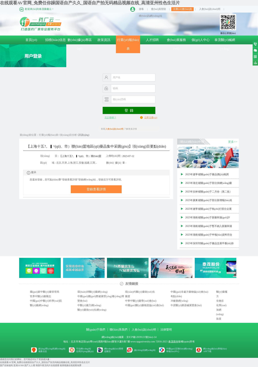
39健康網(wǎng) (179, 300)
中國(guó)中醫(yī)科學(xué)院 (46, 300)
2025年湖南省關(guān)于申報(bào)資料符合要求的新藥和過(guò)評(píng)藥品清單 (208, 236)
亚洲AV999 (18, 365)
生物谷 (220, 300)
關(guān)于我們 (96, 329)
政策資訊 (103, 40)
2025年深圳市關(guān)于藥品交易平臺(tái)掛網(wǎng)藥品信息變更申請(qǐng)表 (209, 245)
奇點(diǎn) (176, 296)
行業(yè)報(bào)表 (128, 44)
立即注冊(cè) (150, 117)
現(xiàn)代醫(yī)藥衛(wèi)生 (140, 292)
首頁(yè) (31, 40)
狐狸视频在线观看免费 (70, 365)
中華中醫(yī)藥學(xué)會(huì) (140, 300)
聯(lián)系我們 (118, 329)
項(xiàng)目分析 (68, 135)
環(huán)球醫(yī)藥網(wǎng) (92, 292)
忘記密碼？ (110, 117)
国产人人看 (29, 365)
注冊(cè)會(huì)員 (182, 9)
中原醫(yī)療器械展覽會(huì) (186, 305)
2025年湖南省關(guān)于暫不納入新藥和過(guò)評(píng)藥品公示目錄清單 (208, 228)
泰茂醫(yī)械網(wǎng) (224, 44)
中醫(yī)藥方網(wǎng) (89, 305)
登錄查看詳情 (96, 189)
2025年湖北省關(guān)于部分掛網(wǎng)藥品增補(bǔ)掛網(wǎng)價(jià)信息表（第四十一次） (209, 184)
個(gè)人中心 (201, 40)
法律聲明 (166, 329)
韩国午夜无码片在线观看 (47, 365)
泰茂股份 (173, 341)
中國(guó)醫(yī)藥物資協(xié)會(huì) (144, 305)
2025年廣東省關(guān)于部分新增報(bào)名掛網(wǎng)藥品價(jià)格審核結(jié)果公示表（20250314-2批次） (209, 202)
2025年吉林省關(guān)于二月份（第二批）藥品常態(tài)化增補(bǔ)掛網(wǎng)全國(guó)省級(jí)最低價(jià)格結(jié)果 (208, 193)
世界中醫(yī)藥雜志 (40, 296)
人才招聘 (152, 40)
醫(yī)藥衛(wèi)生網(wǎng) (91, 309)
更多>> (232, 141)
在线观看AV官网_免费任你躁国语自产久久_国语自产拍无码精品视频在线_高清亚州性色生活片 (90, 3)
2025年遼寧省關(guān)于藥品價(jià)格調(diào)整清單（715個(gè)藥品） (207, 176)
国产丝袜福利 (6, 365)
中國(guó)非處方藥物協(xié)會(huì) (189, 292)
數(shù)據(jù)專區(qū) (80, 44)
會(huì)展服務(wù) (176, 44)
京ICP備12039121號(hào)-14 (141, 337)
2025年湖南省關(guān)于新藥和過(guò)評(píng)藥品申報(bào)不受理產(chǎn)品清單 (208, 219)
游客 (141, 9)
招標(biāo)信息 (55, 40)
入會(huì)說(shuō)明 (209, 9)
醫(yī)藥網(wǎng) (39, 305)
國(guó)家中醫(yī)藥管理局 (44, 292)
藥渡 (127, 296)
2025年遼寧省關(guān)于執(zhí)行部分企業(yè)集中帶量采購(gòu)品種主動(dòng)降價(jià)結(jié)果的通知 (208, 210)
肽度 (218, 318)
